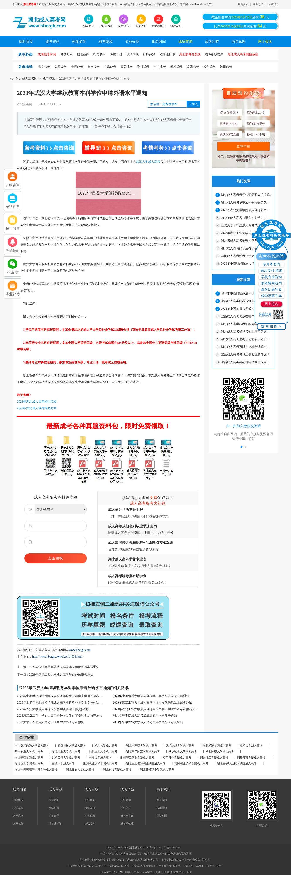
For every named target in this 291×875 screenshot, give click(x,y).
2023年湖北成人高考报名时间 (37, 408)
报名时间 (159, 41)
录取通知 (90, 823)
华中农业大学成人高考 (29, 751)
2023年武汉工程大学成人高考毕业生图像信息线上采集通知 (152, 702)
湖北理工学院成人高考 (29, 763)
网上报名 (265, 41)
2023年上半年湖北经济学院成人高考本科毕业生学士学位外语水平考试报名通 (60, 702)
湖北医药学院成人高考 (29, 757)
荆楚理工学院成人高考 (214, 757)
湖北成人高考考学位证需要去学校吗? (246, 195)
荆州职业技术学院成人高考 (100, 763)
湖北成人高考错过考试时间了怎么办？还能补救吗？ (246, 331)
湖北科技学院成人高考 (117, 769)
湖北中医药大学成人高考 (141, 745)
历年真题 (238, 41)
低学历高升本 (271, 296)
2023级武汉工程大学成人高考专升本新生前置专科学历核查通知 (59, 715)
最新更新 (243, 4)
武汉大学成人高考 (148, 161)
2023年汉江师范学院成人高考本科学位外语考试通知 (64, 667)
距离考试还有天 (240, 26)
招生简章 (79, 41)
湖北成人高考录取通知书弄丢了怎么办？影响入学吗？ (246, 202)
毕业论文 (125, 807)
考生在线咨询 (271, 256)
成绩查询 (185, 41)
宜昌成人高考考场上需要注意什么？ (245, 354)
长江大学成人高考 (100, 757)
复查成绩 (90, 815)
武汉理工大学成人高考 (103, 751)
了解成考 (18, 800)
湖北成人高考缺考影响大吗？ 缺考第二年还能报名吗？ (246, 324)
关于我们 (161, 800)
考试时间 (54, 800)
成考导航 (258, 4)
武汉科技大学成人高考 (72, 745)
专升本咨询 (271, 264)
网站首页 (26, 41)
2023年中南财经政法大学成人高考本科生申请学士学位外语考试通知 (60, 696)
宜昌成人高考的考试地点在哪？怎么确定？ (246, 301)
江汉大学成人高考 (251, 745)
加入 (193, 104)
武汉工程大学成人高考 (66, 757)
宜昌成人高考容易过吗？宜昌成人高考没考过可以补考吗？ (246, 362)
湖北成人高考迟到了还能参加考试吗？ (246, 339)
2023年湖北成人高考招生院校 (37, 401)
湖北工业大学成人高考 (66, 751)
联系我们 (161, 807)
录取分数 (90, 807)
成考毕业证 (127, 815)
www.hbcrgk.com (79, 650)
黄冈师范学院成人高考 (177, 757)
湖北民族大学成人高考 (80, 769)
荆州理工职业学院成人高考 (137, 757)
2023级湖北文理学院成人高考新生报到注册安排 (246, 210)
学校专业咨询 (271, 277)
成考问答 (212, 41)
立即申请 (243, 146)
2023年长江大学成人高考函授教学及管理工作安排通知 (53, 709)
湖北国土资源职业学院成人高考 (146, 763)
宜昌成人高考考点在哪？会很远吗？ (245, 316)
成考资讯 (52, 41)
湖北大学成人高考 (106, 745)
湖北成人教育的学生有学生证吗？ (244, 248)
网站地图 (161, 815)
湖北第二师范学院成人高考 (143, 751)
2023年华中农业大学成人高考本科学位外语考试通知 (148, 722)
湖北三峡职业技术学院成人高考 (237, 763)
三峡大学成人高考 (63, 763)
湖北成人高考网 (26, 78)
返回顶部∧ (271, 326)
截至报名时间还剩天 (240, 16)
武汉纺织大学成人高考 (180, 745)
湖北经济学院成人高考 (217, 745)
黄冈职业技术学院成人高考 (191, 763)
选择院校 (18, 815)
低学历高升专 (271, 289)
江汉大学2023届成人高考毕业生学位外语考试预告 (50, 722)
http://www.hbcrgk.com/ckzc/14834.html (57, 656)
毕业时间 (125, 800)
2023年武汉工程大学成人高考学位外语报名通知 (61, 674)
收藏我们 (273, 4)
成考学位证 (127, 823)
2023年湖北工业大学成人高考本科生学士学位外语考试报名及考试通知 (156, 709)
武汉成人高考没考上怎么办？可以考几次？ (246, 256)
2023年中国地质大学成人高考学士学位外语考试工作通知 (151, 696)
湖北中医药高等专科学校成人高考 (36, 769)
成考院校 (106, 41)
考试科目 (54, 807)
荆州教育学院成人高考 (251, 757)
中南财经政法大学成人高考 (32, 745)
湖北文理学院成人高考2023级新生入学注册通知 (145, 715)
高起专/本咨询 (271, 270)
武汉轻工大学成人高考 (183, 751)
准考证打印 (55, 823)
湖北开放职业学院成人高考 (157, 769)
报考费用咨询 (271, 283)
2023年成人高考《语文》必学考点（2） (246, 217)
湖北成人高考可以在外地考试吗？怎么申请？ (246, 347)
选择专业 (18, 823)
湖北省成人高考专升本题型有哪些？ (245, 240)
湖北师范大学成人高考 (220, 751)
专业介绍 (132, 41)
